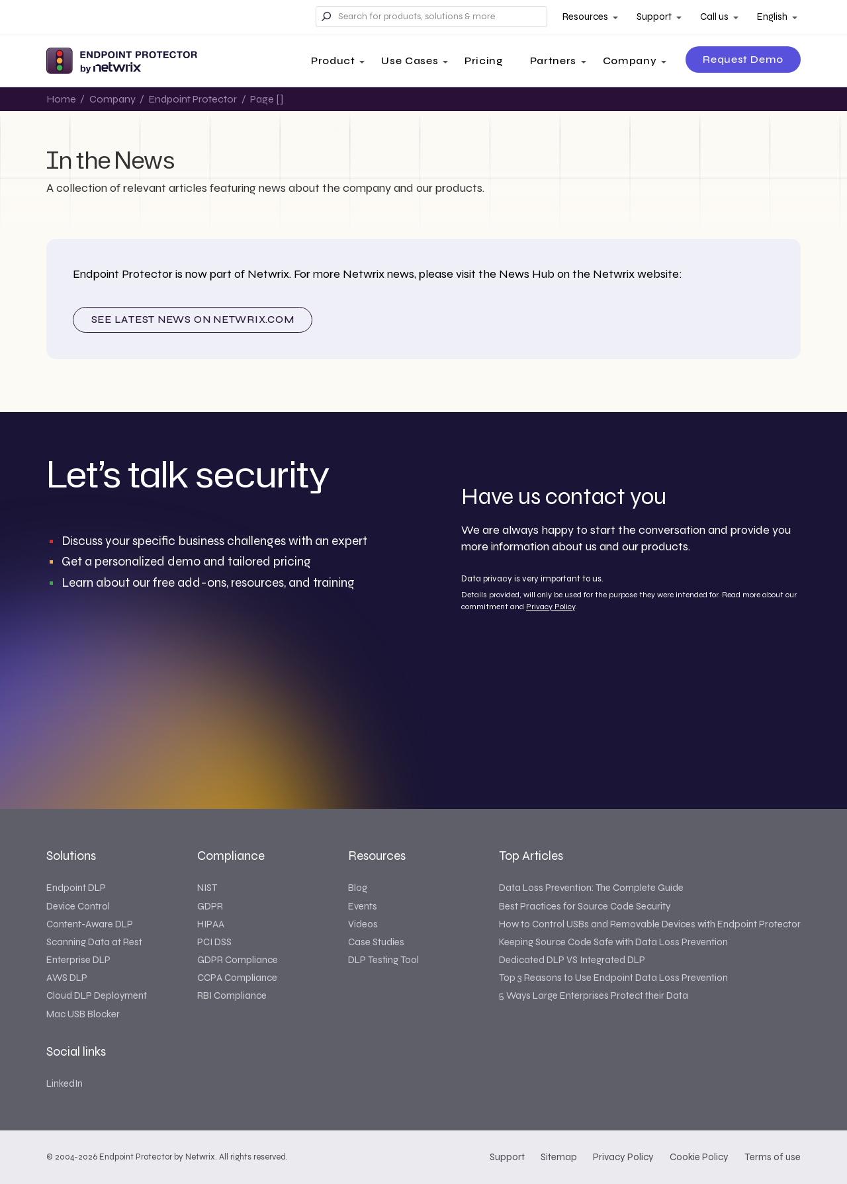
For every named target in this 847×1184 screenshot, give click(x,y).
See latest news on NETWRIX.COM (192, 319)
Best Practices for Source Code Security (584, 906)
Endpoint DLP (76, 888)
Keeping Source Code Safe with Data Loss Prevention (613, 942)
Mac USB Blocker (83, 1014)
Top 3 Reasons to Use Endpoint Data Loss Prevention (613, 978)
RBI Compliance (232, 995)
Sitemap (559, 1157)
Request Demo (743, 59)
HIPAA (210, 924)
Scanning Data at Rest (94, 942)
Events (362, 906)
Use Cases (409, 60)
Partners (553, 60)
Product (333, 60)
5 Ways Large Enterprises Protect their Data (593, 995)
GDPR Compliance (237, 960)
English (772, 16)
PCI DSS (214, 942)
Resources (585, 16)
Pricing (484, 60)
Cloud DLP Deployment (96, 995)
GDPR (210, 906)
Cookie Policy (699, 1157)
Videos (363, 924)
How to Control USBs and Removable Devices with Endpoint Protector (650, 924)
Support (654, 16)
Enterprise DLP (78, 960)
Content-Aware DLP (89, 924)
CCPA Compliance (237, 978)
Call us (714, 16)
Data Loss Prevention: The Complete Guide (591, 888)
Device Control (78, 906)
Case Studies (376, 942)
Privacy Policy (550, 606)
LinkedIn (64, 1083)
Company (629, 60)
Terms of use (772, 1157)
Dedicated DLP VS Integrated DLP (572, 960)
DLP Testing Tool (383, 960)
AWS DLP (66, 978)
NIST (207, 888)
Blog (357, 888)
